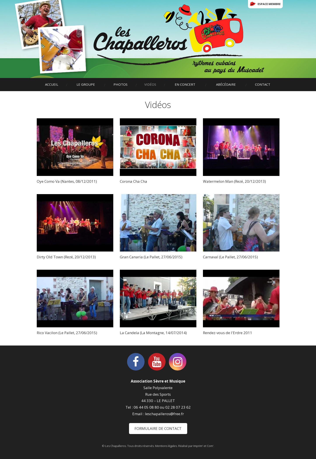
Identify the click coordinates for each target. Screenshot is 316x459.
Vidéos (150, 84)
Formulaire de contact (158, 428)
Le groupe (86, 84)
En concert (185, 84)
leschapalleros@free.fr (164, 413)
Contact (262, 84)
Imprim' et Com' (203, 446)
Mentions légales (166, 446)
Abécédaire (226, 84)
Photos (120, 84)
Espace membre (269, 4)
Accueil (51, 84)
